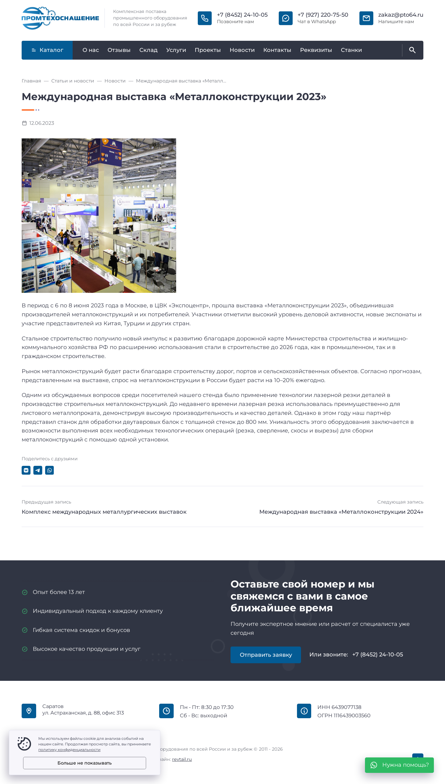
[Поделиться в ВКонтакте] (26, 470)
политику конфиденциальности (69, 749)
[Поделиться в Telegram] (37, 470)
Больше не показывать (84, 763)
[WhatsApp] (399, 765)
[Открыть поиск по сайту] (411, 50)
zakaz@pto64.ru (400, 14)
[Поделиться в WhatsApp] (49, 470)
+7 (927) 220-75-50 (323, 14)
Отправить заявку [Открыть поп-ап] (266, 654)
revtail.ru (182, 759)
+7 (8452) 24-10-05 (242, 14)
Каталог (47, 50)
